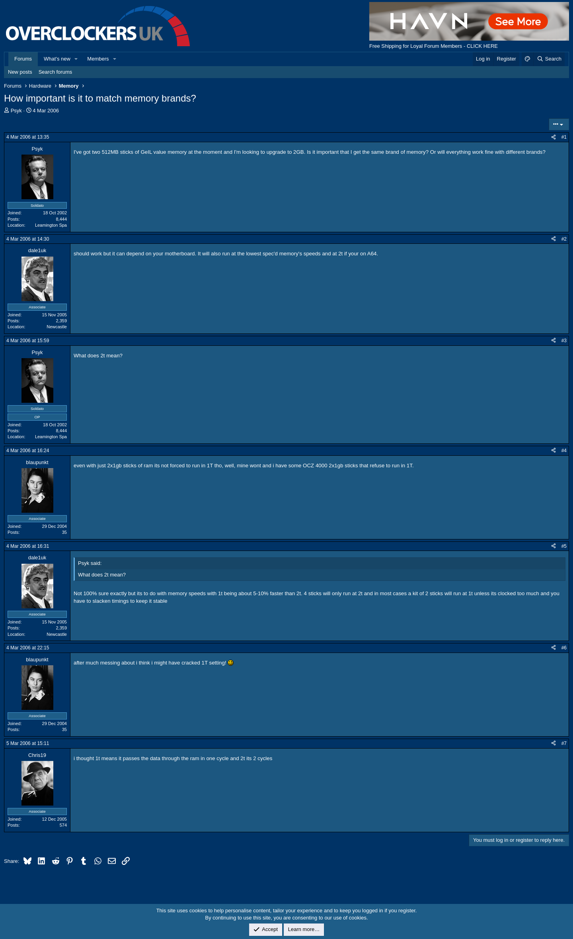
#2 (564, 239)
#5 (564, 546)
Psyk (16, 111)
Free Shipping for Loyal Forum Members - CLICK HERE (433, 46)
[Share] (553, 137)
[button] (76, 59)
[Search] (549, 59)
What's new (57, 59)
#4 (564, 450)
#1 (564, 137)
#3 (564, 340)
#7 (564, 743)
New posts (20, 72)
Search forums (55, 72)
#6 (564, 648)
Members (98, 59)
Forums (23, 59)
